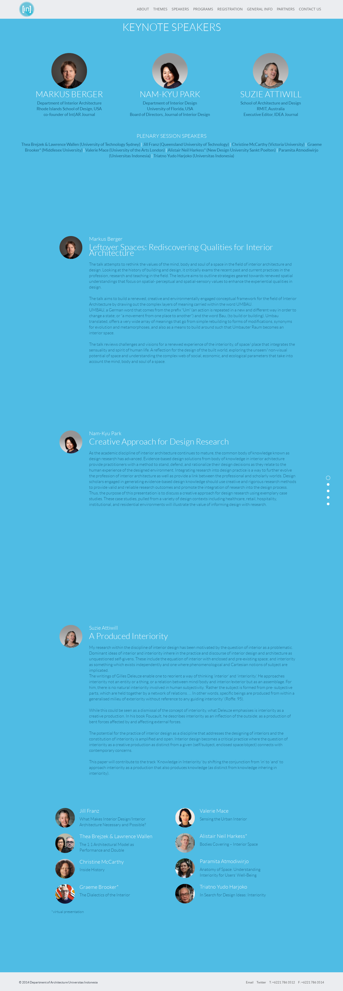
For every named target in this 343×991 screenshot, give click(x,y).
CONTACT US (310, 9)
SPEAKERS (180, 9)
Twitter (261, 982)
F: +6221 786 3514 (311, 982)
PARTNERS (286, 9)
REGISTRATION (230, 9)
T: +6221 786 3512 (282, 982)
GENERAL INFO (260, 9)
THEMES (160, 9)
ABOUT (143, 9)
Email (249, 982)
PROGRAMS (203, 9)
